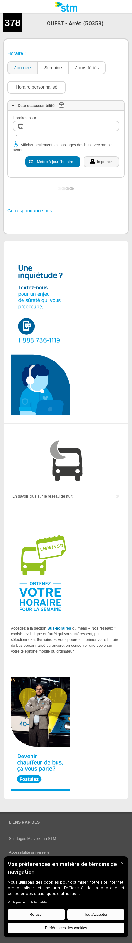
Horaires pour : (25, 118)
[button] (36, 87)
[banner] (66, 7)
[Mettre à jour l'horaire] (52, 161)
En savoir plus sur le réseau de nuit (42, 496)
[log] (66, 126)
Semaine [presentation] (53, 67)
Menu (7, 6)
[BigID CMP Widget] (66, 898)
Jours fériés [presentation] (87, 67)
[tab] (22, 68)
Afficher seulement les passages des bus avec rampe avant (62, 147)
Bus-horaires (59, 628)
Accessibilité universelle (29, 852)
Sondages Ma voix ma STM (32, 838)
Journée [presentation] (22, 67)
